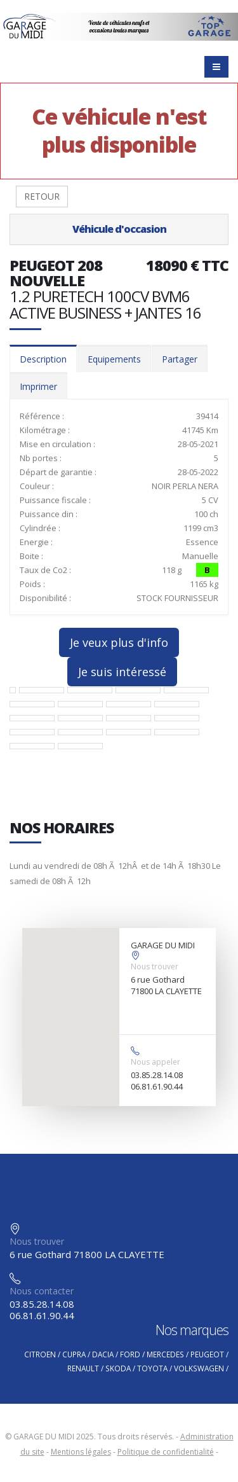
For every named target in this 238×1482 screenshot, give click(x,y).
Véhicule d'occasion (119, 229)
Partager (179, 359)
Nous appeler (155, 1061)
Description (43, 359)
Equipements (114, 359)
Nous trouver (154, 966)
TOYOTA (152, 1368)
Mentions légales (81, 1451)
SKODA (118, 1368)
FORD (130, 1354)
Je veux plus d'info (119, 642)
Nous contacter (42, 1291)
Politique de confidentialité (165, 1451)
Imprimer (38, 386)
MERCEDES (165, 1354)
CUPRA (74, 1354)
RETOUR (42, 196)
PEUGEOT (207, 1354)
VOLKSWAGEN (199, 1368)
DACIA (103, 1354)
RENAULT (83, 1368)
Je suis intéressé (122, 671)
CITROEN (40, 1354)
